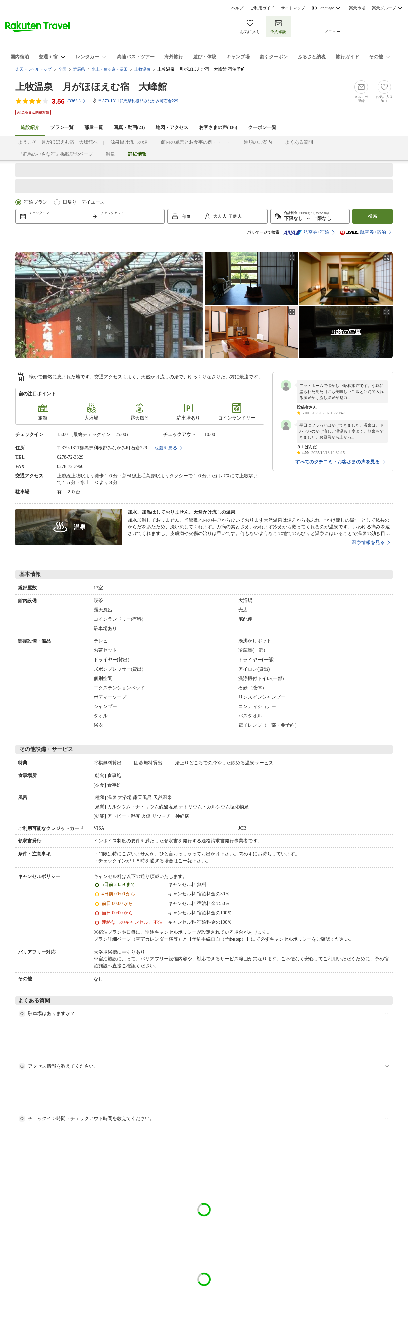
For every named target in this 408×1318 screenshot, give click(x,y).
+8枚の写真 (346, 332)
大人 (217, 216)
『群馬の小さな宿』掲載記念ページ (55, 154)
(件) (76, 101)
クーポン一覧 (262, 127)
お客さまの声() (218, 127)
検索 (372, 216)
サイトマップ (293, 8)
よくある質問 (299, 142)
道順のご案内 (258, 142)
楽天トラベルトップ (33, 69)
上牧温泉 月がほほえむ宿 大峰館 (91, 87)
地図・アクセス (172, 127)
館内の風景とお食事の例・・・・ (196, 142)
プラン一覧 (62, 127)
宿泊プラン (35, 202)
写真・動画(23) (129, 127)
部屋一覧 (93, 127)
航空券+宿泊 (306, 232)
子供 (233, 216)
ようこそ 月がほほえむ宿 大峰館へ (58, 142)
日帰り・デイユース (84, 202)
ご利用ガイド (262, 8)
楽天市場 (357, 8)
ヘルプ (237, 8)
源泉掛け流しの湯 (129, 142)
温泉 (110, 154)
